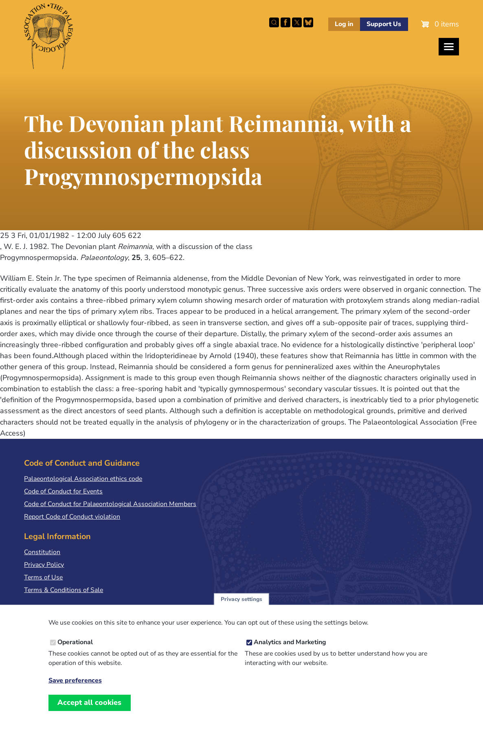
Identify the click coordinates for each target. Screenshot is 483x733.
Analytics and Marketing (290, 651)
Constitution (42, 552)
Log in (344, 24)
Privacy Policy (44, 564)
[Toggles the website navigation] (449, 46)
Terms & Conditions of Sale (63, 590)
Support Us (384, 24)
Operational (75, 651)
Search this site (274, 22)
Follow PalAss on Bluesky (308, 22)
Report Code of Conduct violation (72, 516)
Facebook (285, 22)
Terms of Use (43, 577)
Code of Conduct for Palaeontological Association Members (110, 504)
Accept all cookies (89, 712)
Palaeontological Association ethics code (83, 478)
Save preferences (75, 690)
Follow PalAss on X (297, 22)
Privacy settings (241, 608)
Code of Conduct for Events (63, 491)
